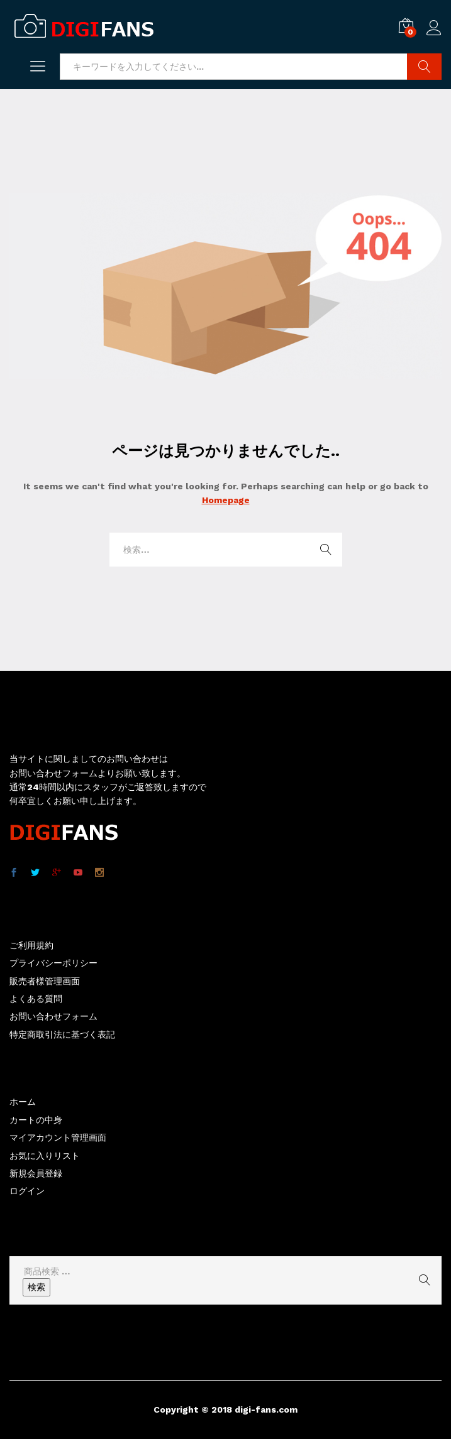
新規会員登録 (35, 1173)
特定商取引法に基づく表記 (62, 1034)
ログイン (434, 28)
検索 (36, 1287)
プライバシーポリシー (53, 963)
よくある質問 (35, 999)
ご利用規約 (31, 945)
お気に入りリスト (44, 1156)
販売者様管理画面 (44, 981)
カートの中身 (35, 1120)
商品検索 (424, 66)
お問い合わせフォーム (53, 1016)
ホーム (22, 1102)
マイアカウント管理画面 (57, 1137)
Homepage (226, 500)
